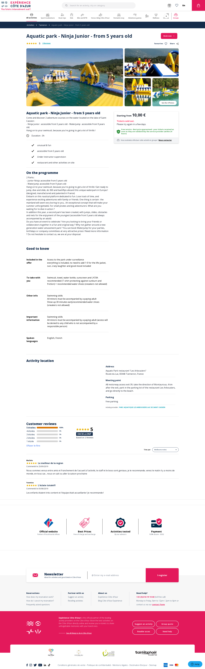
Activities (30, 25)
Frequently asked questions (38, 604)
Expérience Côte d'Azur (108, 597)
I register (162, 575)
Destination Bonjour (138, 665)
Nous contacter (165, 140)
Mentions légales (120, 665)
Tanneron (43, 25)
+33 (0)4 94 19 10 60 (145, 597)
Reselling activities (75, 600)
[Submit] (67, 5)
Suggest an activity (75, 597)
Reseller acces (143, 631)
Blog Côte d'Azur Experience (110, 600)
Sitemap (153, 665)
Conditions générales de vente (71, 665)
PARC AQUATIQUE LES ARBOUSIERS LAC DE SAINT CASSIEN (142, 407)
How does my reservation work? (39, 597)
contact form (158, 604)
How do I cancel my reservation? (40, 600)
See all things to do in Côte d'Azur (79, 633)
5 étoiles (31, 427)
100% (61, 427)
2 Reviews (46, 43)
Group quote (167, 624)
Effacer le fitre (33, 445)
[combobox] (98, 5)
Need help (167, 631)
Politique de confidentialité (99, 665)
